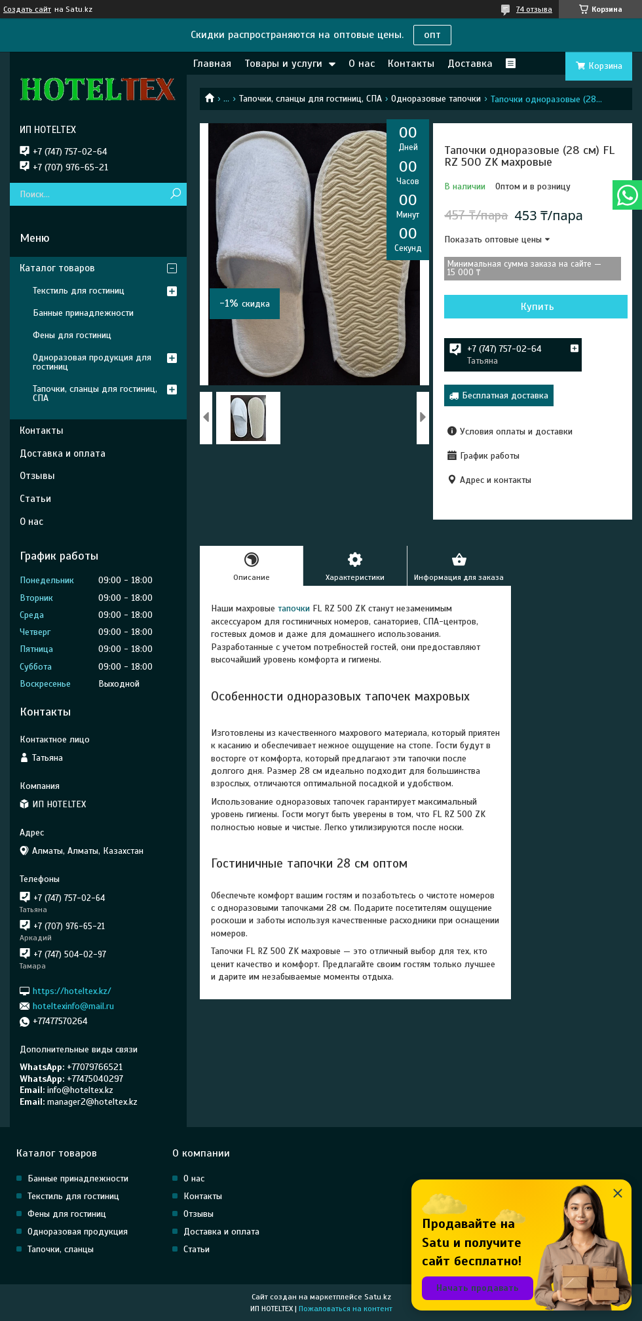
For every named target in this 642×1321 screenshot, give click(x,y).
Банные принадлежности (83, 312)
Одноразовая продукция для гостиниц (92, 362)
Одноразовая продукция (78, 1231)
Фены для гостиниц (72, 335)
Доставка (470, 63)
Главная (212, 63)
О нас (362, 63)
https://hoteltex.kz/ (72, 990)
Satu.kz (377, 1296)
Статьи (35, 499)
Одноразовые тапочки (436, 98)
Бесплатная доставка (505, 395)
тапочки (292, 608)
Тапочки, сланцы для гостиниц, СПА (310, 98)
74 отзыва (534, 9)
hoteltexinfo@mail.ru (73, 1006)
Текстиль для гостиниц (78, 290)
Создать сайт (27, 9)
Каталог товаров (57, 268)
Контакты (411, 63)
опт (432, 34)
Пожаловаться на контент (345, 1308)
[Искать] (175, 194)
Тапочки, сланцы (61, 1249)
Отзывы (37, 476)
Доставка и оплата (62, 453)
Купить (537, 306)
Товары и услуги (283, 63)
